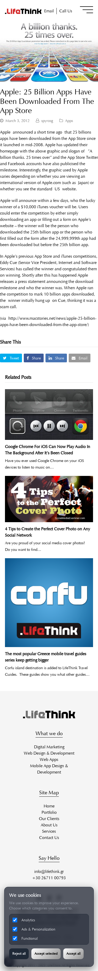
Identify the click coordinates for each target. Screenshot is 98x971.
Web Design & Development (49, 753)
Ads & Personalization (34, 929)
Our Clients (49, 818)
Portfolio (49, 812)
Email (49, 10)
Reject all (19, 954)
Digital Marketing (49, 746)
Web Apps (49, 759)
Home (49, 806)
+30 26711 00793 (49, 877)
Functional (25, 938)
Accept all (73, 954)
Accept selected (45, 954)
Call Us (65, 10)
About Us (49, 824)
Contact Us (49, 837)
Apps (69, 120)
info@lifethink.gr (49, 871)
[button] (86, 9)
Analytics (24, 920)
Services (49, 831)
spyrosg (47, 120)
